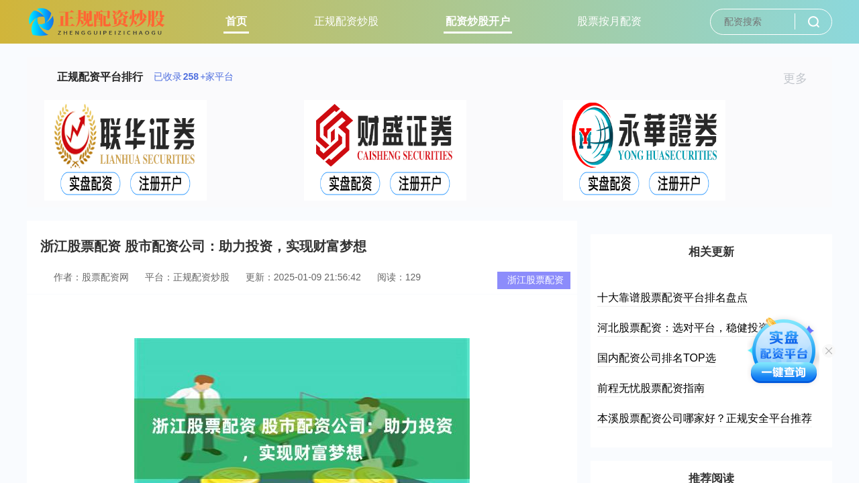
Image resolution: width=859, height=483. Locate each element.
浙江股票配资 (535, 279)
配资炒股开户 (478, 21)
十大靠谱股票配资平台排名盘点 (672, 297)
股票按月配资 (609, 21)
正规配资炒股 (346, 21)
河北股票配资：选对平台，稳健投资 (683, 327)
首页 (236, 21)
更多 (801, 78)
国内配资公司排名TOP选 (656, 358)
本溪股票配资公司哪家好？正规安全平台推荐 (704, 418)
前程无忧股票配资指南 (651, 388)
